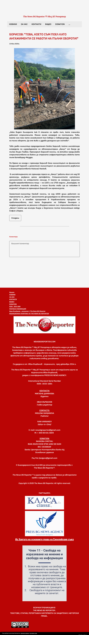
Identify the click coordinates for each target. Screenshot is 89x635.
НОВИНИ (13, 24)
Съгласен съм (33, 633)
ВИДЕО (48, 24)
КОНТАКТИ (36, 24)
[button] (44, 88)
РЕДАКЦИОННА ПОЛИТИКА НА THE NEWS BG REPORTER (29, 313)
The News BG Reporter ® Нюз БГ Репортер (44, 16)
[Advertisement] (44, 272)
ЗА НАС (24, 24)
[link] (44, 9)
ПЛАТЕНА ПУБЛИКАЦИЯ (17, 309)
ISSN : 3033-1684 (14, 306)
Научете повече (25, 633)
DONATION (60, 24)
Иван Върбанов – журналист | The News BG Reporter (27, 311)
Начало (11, 292)
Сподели (15, 218)
